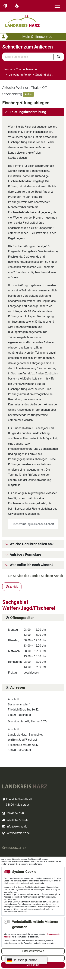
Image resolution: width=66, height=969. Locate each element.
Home (8, 69)
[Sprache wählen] (26, 960)
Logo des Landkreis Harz (27, 19)
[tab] (33, 112)
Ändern (28, 94)
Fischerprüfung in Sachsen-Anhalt (33, 524)
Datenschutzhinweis (33, 951)
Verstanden (33, 964)
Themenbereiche (26, 69)
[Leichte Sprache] (16, 5)
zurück (12, 587)
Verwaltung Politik (20, 74)
